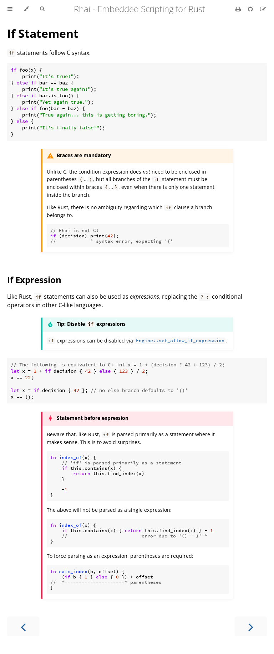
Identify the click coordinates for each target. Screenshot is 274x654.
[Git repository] (251, 9)
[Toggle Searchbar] (42, 9)
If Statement (42, 33)
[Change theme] (26, 9)
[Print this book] (239, 9)
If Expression (34, 279)
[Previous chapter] (23, 626)
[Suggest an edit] (263, 9)
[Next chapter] (251, 626)
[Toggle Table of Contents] (10, 9)
